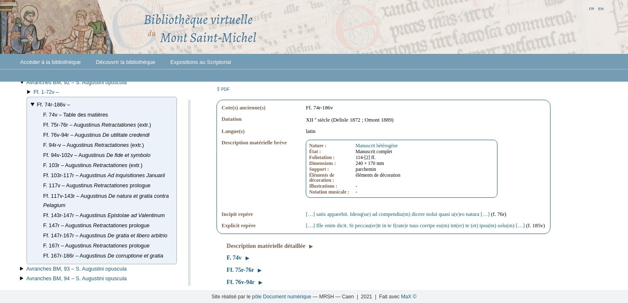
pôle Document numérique (281, 297)
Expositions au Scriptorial (201, 62)
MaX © (409, 297)
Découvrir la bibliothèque (125, 62)
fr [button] (591, 8)
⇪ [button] (223, 89)
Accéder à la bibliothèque (50, 62)
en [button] (601, 8)
